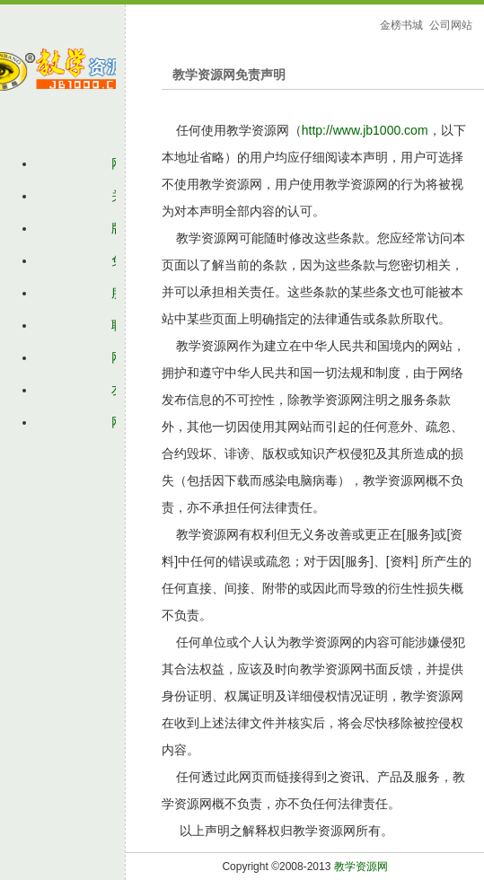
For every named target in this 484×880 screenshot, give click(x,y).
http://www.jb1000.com (365, 130)
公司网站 (450, 25)
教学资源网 (361, 866)
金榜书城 (401, 25)
